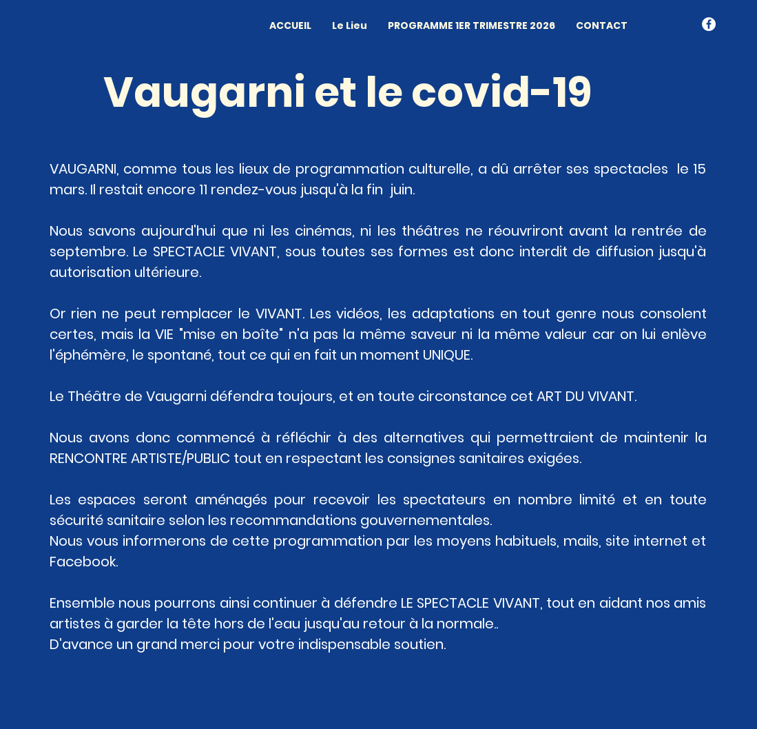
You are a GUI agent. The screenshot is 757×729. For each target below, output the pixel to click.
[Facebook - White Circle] (709, 24)
